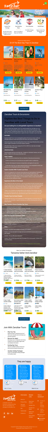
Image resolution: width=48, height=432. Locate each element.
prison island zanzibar (35, 243)
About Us (23, 399)
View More (8, 72)
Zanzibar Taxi (32, 405)
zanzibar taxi (16, 243)
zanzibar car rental (8, 243)
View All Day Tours (24, 108)
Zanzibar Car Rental (31, 408)
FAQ (21, 408)
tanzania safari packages (24, 243)
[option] (24, 16)
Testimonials (23, 410)
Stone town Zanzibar (31, 402)
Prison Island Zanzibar (32, 416)
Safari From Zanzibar (31, 412)
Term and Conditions (23, 405)
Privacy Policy (24, 402)
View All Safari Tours (24, 318)
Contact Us (23, 413)
